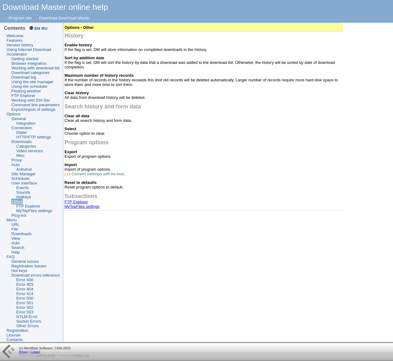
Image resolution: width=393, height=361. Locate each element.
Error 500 (24, 298)
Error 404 (24, 289)
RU (44, 28)
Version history (19, 45)
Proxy (16, 160)
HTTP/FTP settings (33, 137)
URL (15, 224)
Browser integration (29, 63)
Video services (29, 151)
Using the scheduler (29, 86)
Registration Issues (28, 266)
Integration (26, 123)
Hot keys (19, 270)
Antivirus (24, 169)
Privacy (24, 351)
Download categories (30, 72)
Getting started (24, 58)
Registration (17, 330)
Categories (26, 146)
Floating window (26, 91)
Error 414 (24, 293)
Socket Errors (28, 321)
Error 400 (24, 280)
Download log (23, 77)
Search (17, 247)
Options (13, 114)
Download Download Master (64, 18)
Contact (35, 351)
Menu (11, 220)
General (18, 118)
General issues (25, 261)
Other (17, 201)
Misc (20, 155)
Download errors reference (35, 275)
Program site (20, 18)
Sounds (23, 192)
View (15, 238)
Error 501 (24, 303)
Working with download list (35, 68)
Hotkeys (23, 197)
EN (37, 28)
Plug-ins (18, 215)
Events (22, 187)
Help (15, 252)
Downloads (21, 141)
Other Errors (27, 326)
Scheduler (20, 178)
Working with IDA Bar (30, 100)
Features (14, 40)
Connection (21, 128)
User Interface (24, 183)
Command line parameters (35, 105)
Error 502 (24, 307)
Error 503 (24, 312)
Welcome (14, 35)
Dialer (21, 132)
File (14, 229)
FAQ (10, 256)
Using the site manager (32, 82)
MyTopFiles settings (34, 210)
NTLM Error (27, 316)
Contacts (14, 339)
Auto (15, 164)
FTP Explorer (23, 95)
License (13, 335)
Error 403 (24, 284)
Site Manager (23, 174)
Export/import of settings (33, 109)
